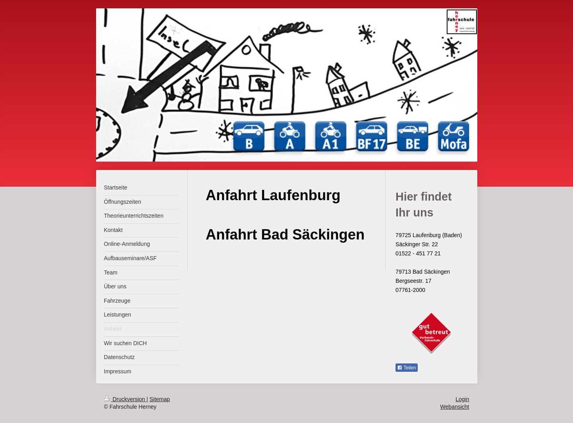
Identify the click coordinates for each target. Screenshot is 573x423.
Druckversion (125, 399)
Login (462, 399)
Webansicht (454, 407)
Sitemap (160, 399)
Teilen (406, 368)
